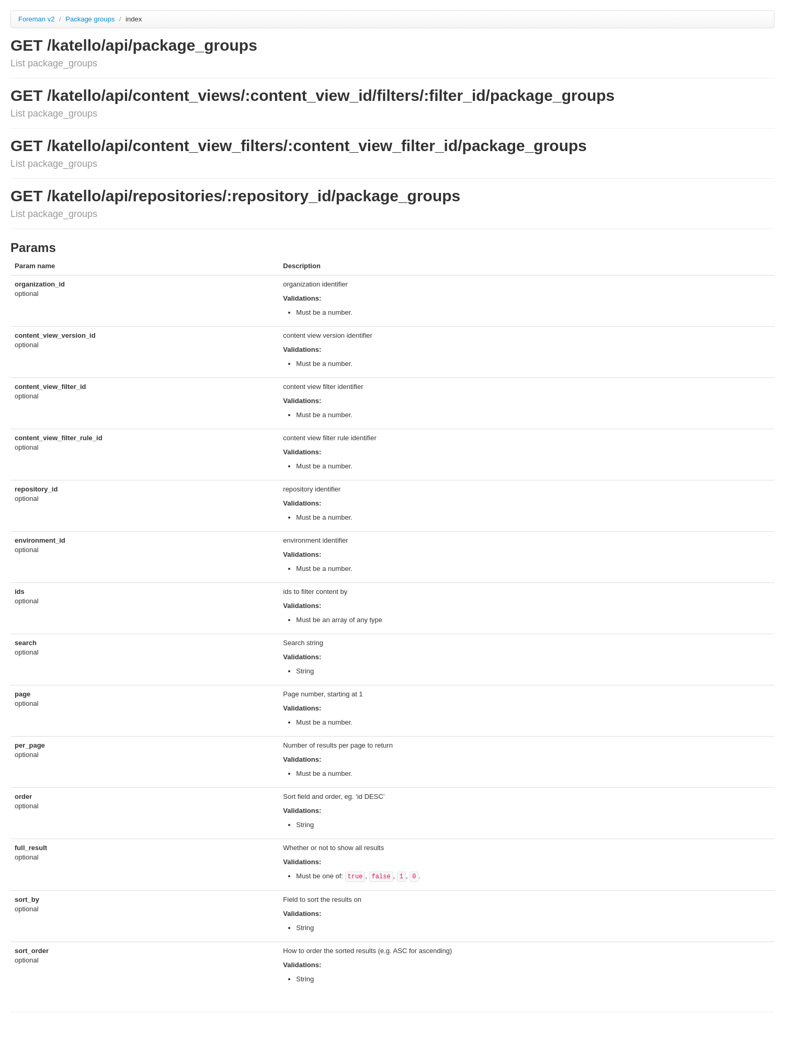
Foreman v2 (36, 19)
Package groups (91, 19)
